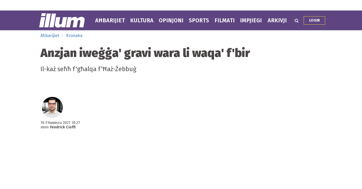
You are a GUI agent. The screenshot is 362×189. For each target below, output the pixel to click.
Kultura (142, 20)
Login (314, 20)
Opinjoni (171, 20)
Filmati (225, 20)
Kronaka (74, 35)
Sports (199, 20)
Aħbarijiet (110, 20)
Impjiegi (251, 20)
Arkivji (277, 20)
